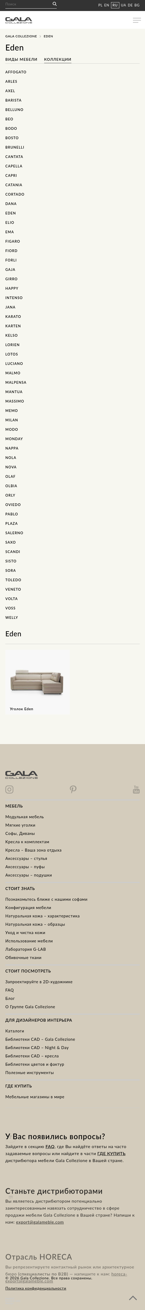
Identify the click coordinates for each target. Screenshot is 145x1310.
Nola (10, 457)
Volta (11, 599)
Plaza (11, 523)
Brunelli (14, 147)
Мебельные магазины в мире (34, 1096)
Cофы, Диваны (20, 833)
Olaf (10, 476)
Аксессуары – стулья (26, 858)
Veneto (13, 589)
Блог (10, 998)
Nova (11, 467)
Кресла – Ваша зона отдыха (33, 850)
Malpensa (15, 382)
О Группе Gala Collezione (30, 1006)
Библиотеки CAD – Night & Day (37, 1047)
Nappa (11, 448)
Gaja (10, 269)
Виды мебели (22, 59)
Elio (9, 222)
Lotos (11, 354)
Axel (10, 91)
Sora (10, 570)
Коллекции (57, 59)
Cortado (15, 194)
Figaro (12, 241)
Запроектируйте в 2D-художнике (39, 981)
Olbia (11, 486)
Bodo (11, 128)
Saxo (10, 542)
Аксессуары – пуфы (25, 866)
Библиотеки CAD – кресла (32, 1055)
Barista (13, 100)
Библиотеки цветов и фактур (34, 1064)
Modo (11, 429)
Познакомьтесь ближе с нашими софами (46, 899)
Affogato (15, 72)
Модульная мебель (24, 816)
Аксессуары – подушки (28, 875)
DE (130, 5)
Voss (10, 608)
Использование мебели (29, 940)
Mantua (14, 392)
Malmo (13, 373)
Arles (11, 81)
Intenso (14, 298)
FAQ (9, 990)
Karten (13, 326)
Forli (11, 260)
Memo (11, 410)
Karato (13, 316)
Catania (13, 185)
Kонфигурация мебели (28, 907)
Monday (14, 439)
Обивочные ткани (23, 957)
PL (100, 5)
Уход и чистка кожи (25, 932)
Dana (11, 204)
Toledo (13, 580)
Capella (13, 166)
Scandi (12, 552)
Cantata (14, 157)
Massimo (14, 401)
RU (115, 5)
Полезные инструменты (29, 1072)
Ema (9, 232)
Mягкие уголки (20, 825)
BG (137, 5)
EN (106, 5)
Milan (11, 420)
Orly (10, 495)
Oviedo (13, 505)
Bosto (12, 138)
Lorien (12, 345)
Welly (11, 617)
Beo (9, 119)
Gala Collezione (21, 36)
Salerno (14, 533)
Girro (11, 279)
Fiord (11, 251)
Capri (11, 175)
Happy (11, 288)
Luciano (14, 363)
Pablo (11, 514)
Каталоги (14, 1030)
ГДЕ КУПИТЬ (111, 1162)
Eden (10, 213)
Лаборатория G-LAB (25, 949)
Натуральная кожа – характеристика (42, 915)
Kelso (11, 335)
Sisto (11, 561)
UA (123, 5)
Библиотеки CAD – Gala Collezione (40, 1039)
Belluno (14, 109)
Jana (10, 307)
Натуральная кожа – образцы (35, 924)
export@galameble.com (40, 1236)
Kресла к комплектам (27, 841)
